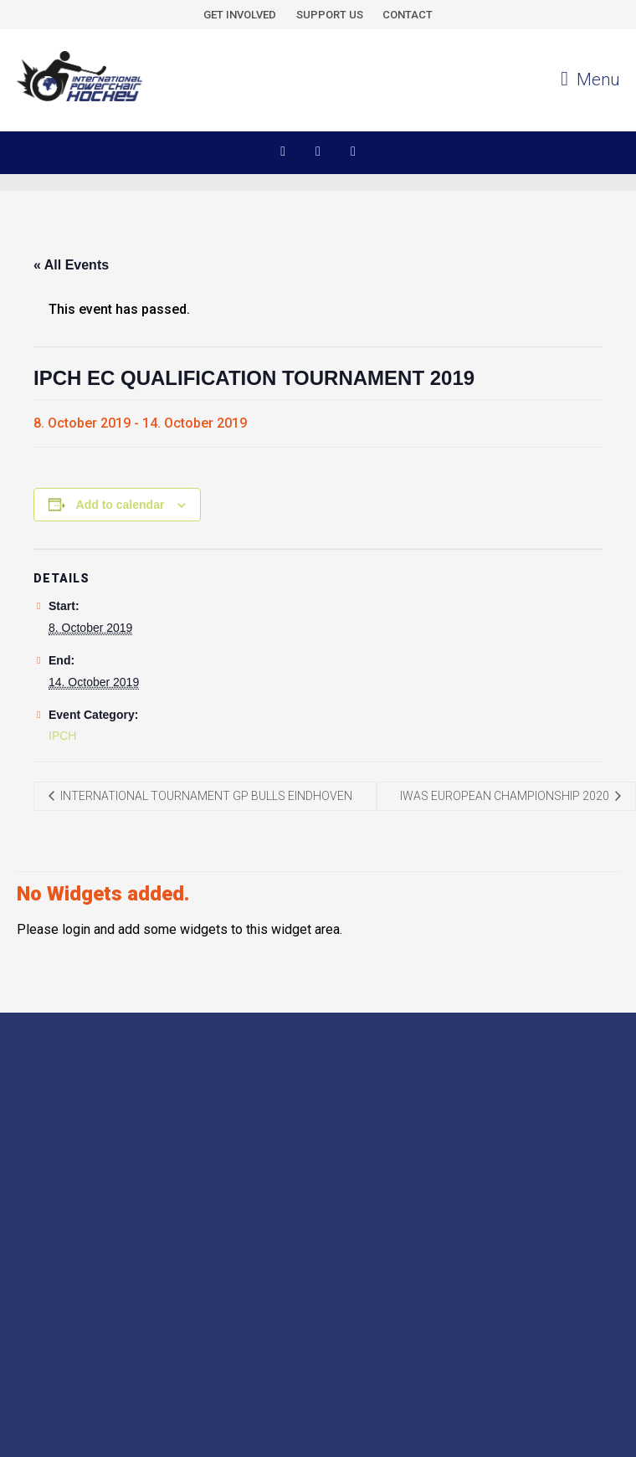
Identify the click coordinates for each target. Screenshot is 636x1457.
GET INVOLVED (239, 14)
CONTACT (407, 14)
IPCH (62, 735)
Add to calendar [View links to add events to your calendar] (120, 504)
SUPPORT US (329, 14)
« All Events (71, 265)
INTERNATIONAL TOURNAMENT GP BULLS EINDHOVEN (205, 796)
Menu (590, 79)
